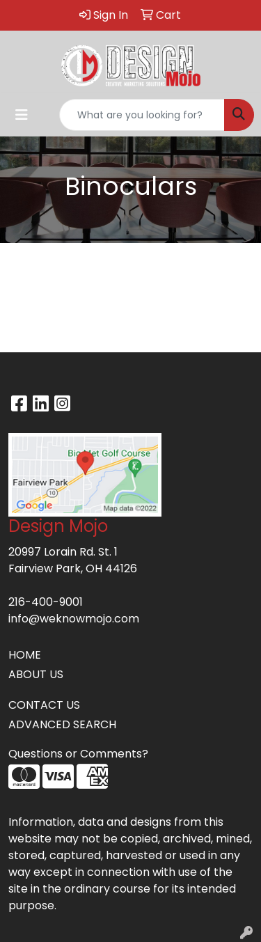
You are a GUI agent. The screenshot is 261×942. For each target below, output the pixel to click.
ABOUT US (35, 674)
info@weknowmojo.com (73, 619)
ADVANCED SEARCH (62, 724)
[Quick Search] (142, 115)
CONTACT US (44, 705)
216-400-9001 (45, 602)
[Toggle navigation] (21, 115)
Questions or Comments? (78, 754)
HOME (24, 655)
